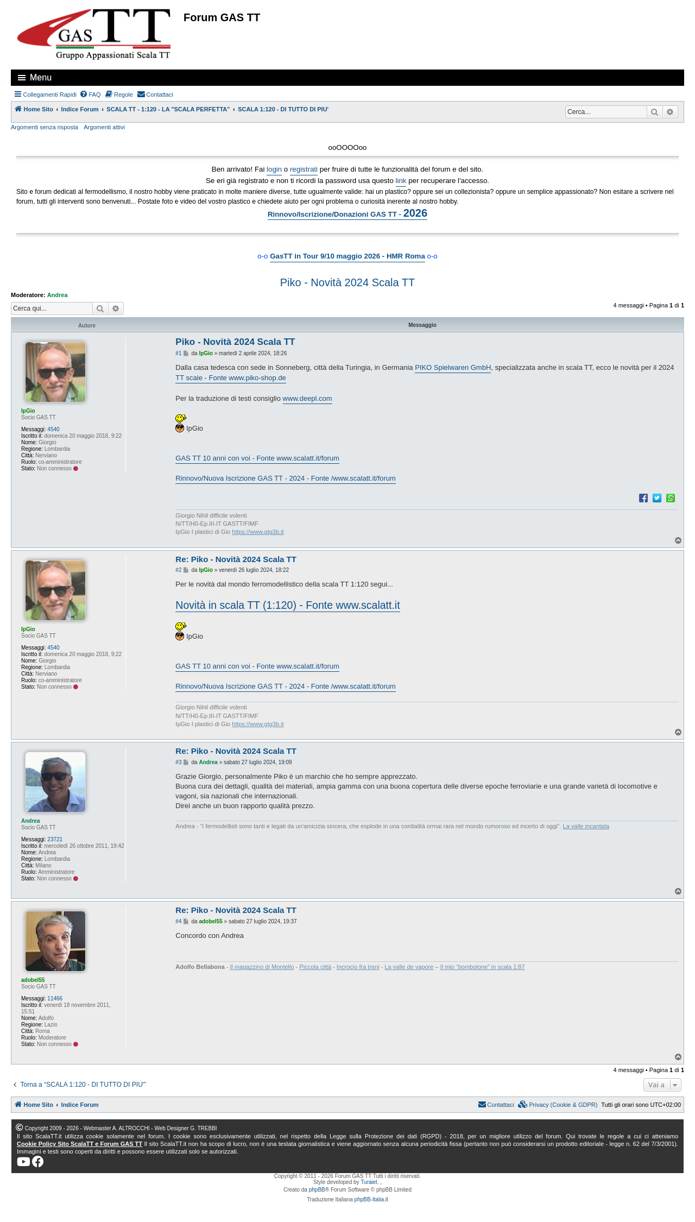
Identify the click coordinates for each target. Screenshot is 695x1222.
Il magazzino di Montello (262, 966)
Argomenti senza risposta (44, 127)
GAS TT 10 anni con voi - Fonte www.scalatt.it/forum (257, 458)
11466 (54, 998)
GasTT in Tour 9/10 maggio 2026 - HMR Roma (347, 256)
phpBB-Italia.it (371, 1199)
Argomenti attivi (104, 127)
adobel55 (33, 980)
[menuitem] (90, 94)
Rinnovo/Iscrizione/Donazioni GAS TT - (347, 213)
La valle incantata (586, 826)
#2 (178, 570)
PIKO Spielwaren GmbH (453, 367)
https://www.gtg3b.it (257, 531)
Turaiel (369, 1182)
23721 (54, 839)
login (274, 169)
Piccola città (315, 966)
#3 (178, 762)
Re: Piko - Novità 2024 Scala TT (235, 559)
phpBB (317, 1190)
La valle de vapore (409, 966)
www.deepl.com (307, 398)
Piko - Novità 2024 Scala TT (347, 282)
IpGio (28, 411)
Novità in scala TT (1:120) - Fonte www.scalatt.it (287, 605)
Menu (41, 77)
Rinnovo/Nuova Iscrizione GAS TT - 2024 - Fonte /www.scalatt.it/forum (285, 478)
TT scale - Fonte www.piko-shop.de (230, 378)
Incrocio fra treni (358, 966)
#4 (178, 921)
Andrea (57, 295)
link (401, 181)
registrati (304, 169)
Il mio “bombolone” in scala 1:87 (482, 966)
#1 (178, 353)
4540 (53, 429)
